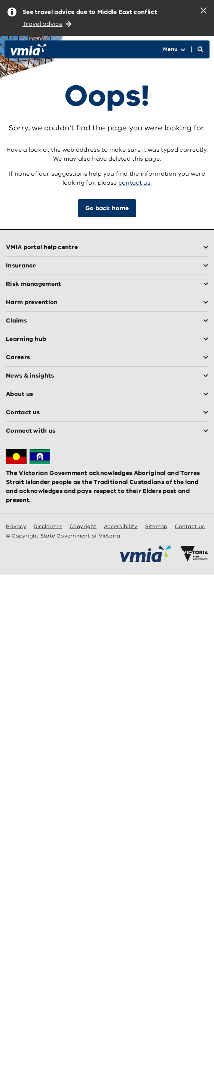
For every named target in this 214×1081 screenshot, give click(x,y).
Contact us (190, 526)
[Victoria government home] (194, 553)
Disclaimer (48, 526)
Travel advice (46, 24)
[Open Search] (201, 49)
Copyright (83, 526)
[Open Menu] (174, 49)
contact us (134, 183)
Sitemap (156, 526)
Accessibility (121, 526)
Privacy (16, 526)
